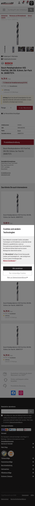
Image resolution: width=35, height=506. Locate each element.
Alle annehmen (18, 268)
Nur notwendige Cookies (17, 273)
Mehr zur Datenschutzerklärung (17, 277)
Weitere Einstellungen (9, 261)
